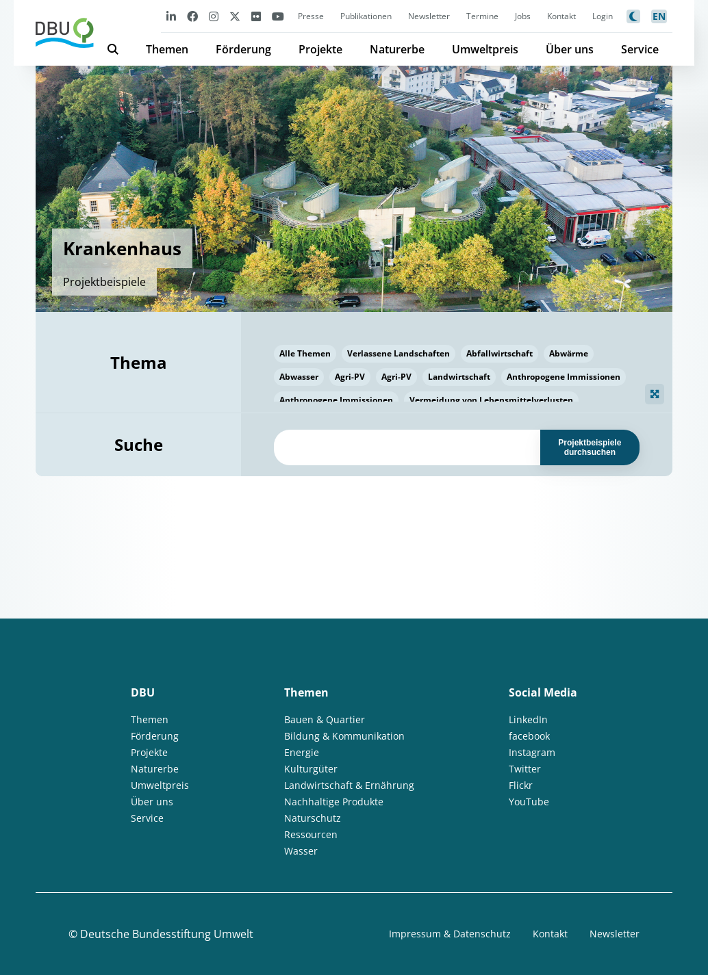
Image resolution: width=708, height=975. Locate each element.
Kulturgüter (311, 768)
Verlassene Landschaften (398, 353)
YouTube (529, 801)
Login (602, 16)
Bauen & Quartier (324, 719)
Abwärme (568, 353)
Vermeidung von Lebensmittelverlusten (491, 400)
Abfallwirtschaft (499, 353)
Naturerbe (397, 49)
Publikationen (366, 16)
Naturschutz (312, 817)
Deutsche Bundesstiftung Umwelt (166, 933)
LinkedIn (528, 719)
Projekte (320, 49)
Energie (301, 752)
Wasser (301, 850)
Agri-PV (350, 376)
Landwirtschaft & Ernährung (349, 785)
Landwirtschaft (459, 376)
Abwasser (298, 376)
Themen (167, 49)
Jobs (523, 16)
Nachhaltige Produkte (333, 801)
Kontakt (561, 16)
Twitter (525, 768)
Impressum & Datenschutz (450, 933)
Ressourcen (311, 834)
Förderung (243, 49)
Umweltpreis (485, 49)
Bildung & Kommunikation (344, 735)
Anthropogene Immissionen (563, 376)
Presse (311, 16)
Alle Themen (305, 353)
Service (640, 49)
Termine (482, 16)
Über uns (570, 49)
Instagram (532, 752)
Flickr (521, 785)
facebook (529, 735)
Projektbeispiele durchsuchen (589, 447)
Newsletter (429, 16)
